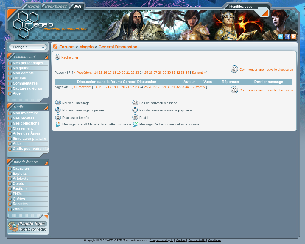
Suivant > (199, 72)
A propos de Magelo (161, 240)
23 (137, 72)
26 (150, 72)
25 (146, 72)
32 (178, 72)
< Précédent (83, 72)
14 (96, 72)
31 (173, 72)
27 (155, 72)
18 (114, 72)
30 (169, 72)
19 (119, 72)
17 (109, 72)
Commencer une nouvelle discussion (266, 69)
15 (100, 72)
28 (160, 72)
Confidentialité (197, 240)
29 (164, 72)
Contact (181, 240)
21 (128, 72)
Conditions (214, 240)
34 (187, 72)
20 (123, 72)
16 (105, 72)
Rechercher (70, 57)
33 (182, 72)
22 (132, 72)
